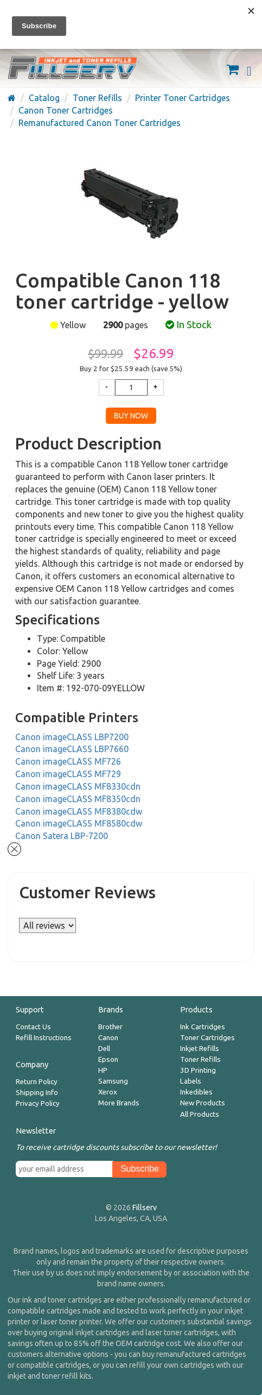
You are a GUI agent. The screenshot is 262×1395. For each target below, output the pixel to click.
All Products (199, 1114)
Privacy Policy (38, 1103)
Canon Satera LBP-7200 (61, 836)
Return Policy (36, 1082)
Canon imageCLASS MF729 (68, 774)
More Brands (118, 1103)
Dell (104, 1048)
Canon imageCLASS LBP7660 (72, 749)
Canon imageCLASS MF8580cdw (78, 823)
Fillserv (144, 1207)
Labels (190, 1081)
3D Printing (198, 1070)
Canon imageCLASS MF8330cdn (77, 786)
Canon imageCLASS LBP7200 (72, 737)
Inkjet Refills (199, 1048)
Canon (108, 1038)
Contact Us (33, 1027)
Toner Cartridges (207, 1038)
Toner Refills (200, 1059)
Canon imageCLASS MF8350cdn (77, 799)
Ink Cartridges (202, 1027)
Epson (108, 1059)
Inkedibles (196, 1092)
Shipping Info (37, 1093)
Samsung (113, 1081)
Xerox (107, 1092)
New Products (202, 1103)
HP (102, 1070)
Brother (110, 1027)
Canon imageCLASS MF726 (68, 761)
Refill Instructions (44, 1038)
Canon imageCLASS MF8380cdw (78, 811)
